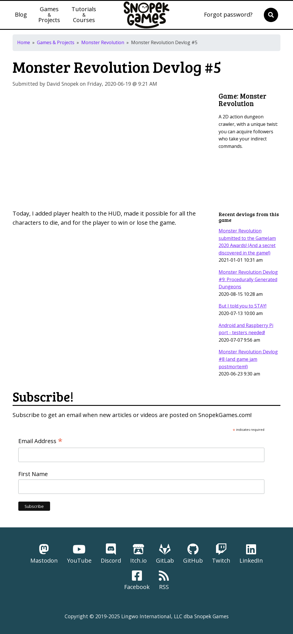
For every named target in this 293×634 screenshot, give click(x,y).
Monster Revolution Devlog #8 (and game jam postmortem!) (248, 359)
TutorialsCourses (84, 15)
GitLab (165, 553)
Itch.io (138, 553)
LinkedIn (251, 553)
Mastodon (44, 553)
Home (23, 42)
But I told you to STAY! (242, 306)
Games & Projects (55, 42)
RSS (164, 580)
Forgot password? (228, 15)
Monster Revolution (102, 42)
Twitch (221, 553)
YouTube (79, 553)
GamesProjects (49, 15)
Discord (111, 553)
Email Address (40, 441)
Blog (21, 15)
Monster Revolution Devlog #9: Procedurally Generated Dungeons (248, 279)
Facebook (137, 580)
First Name (33, 474)
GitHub (193, 553)
